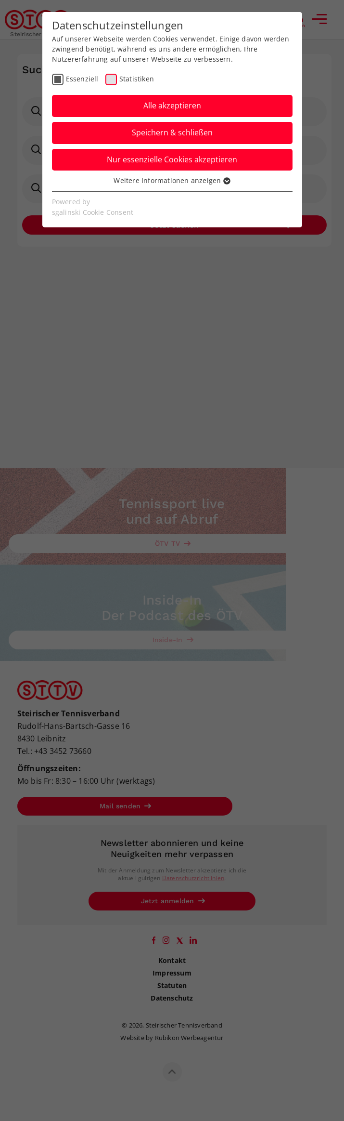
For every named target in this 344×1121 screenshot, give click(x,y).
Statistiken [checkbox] (136, 78)
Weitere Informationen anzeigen (172, 180)
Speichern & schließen (172, 132)
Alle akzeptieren (172, 105)
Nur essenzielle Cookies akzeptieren (172, 159)
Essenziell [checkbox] (82, 78)
